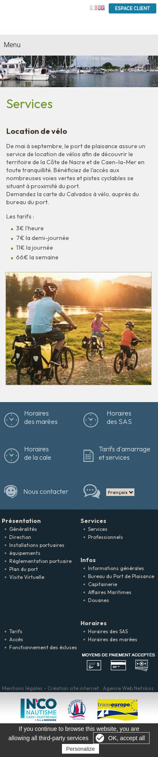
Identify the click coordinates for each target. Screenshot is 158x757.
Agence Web (118, 688)
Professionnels (105, 537)
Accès (16, 639)
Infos (88, 560)
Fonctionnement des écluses (43, 647)
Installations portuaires (36, 545)
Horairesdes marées (41, 417)
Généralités (23, 529)
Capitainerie (102, 584)
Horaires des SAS (119, 417)
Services (97, 529)
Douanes (98, 600)
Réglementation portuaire (40, 561)
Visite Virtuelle (26, 577)
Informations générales (116, 568)
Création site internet (73, 688)
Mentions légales (22, 688)
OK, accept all (126, 738)
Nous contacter (45, 491)
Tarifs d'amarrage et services (124, 453)
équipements (24, 553)
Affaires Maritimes (109, 592)
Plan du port (23, 569)
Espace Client (132, 8)
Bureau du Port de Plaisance (121, 576)
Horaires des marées (112, 639)
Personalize (80, 749)
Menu (12, 45)
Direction (20, 537)
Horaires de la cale (37, 453)
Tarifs (15, 631)
